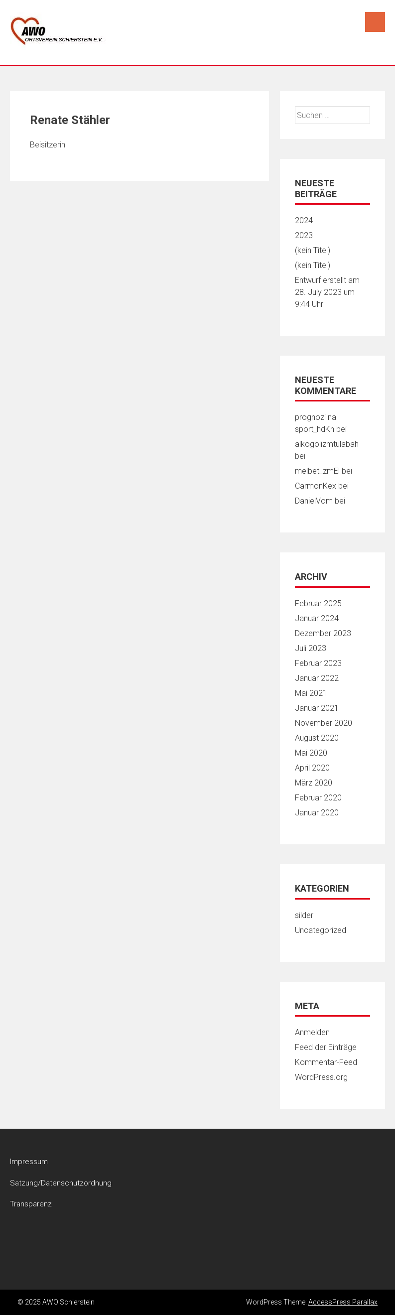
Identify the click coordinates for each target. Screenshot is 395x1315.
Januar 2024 (317, 618)
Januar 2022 (317, 678)
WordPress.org (321, 1077)
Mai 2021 (311, 693)
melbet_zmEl (317, 471)
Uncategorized (320, 930)
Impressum (29, 1161)
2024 (304, 220)
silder (304, 915)
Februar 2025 (318, 603)
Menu (375, 22)
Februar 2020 (318, 797)
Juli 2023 (310, 648)
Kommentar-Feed (326, 1062)
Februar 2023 (318, 663)
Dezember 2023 (323, 633)
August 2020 (317, 738)
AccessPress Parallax (343, 1302)
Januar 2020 (317, 812)
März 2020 (313, 783)
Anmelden (312, 1032)
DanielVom (314, 501)
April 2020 (312, 768)
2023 (304, 235)
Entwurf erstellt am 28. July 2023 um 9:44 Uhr (327, 292)
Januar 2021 (317, 708)
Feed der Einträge (326, 1047)
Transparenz (31, 1203)
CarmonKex (315, 486)
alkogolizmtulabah (327, 444)
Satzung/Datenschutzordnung (61, 1183)
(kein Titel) (312, 250)
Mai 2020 (311, 753)
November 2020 (323, 723)
